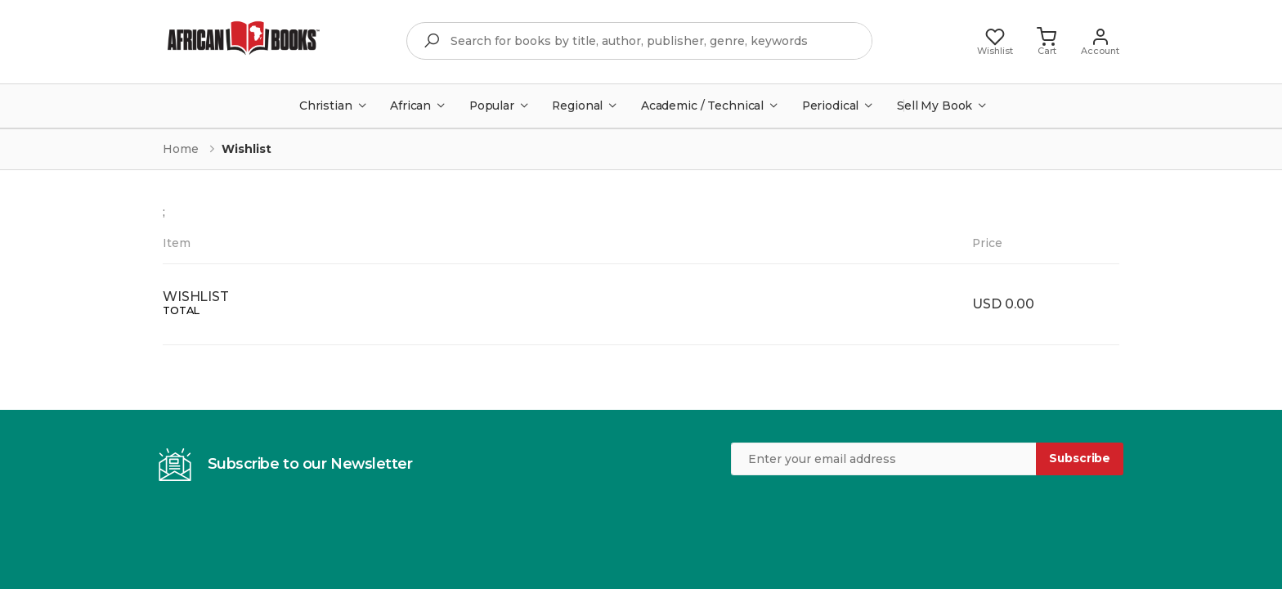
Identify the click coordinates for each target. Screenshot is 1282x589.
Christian (325, 105)
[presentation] (855, 515)
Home (181, 148)
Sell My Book (934, 105)
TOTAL (181, 310)
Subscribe (1079, 458)
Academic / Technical (702, 105)
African (410, 105)
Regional (577, 105)
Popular (491, 105)
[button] (1046, 41)
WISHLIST (196, 296)
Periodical (830, 105)
